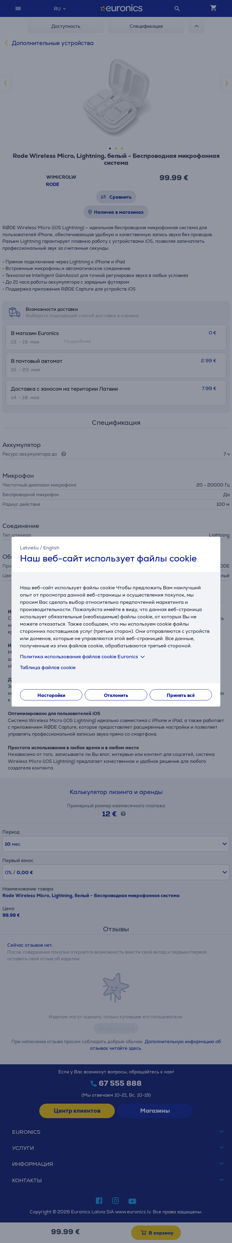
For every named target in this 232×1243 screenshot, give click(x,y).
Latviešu (29, 547)
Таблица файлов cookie (48, 667)
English (51, 547)
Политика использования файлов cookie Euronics (83, 656)
